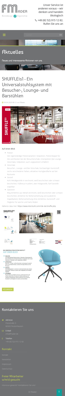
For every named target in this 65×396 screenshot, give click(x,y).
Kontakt (5, 355)
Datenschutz (7, 369)
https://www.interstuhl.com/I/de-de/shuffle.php (37, 206)
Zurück (8, 289)
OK (60, 35)
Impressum (6, 364)
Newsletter (6, 359)
